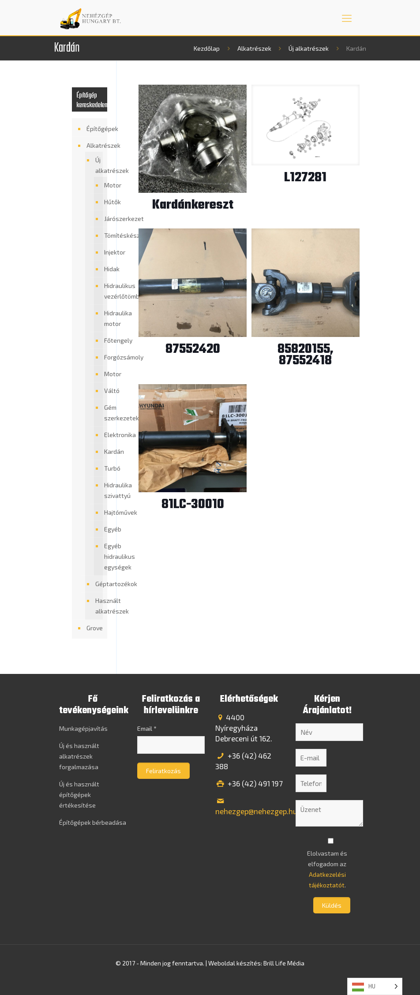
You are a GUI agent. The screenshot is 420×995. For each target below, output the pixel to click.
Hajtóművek (103, 512)
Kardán (103, 451)
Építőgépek (94, 128)
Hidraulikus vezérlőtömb (103, 291)
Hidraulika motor (103, 318)
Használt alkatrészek (96, 606)
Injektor (103, 252)
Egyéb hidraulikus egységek (103, 557)
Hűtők (103, 202)
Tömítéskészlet (103, 235)
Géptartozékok (96, 583)
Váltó (103, 390)
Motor (103, 185)
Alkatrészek (254, 48)
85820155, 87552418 (306, 355)
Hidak (103, 269)
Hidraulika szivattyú (103, 490)
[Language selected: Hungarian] (374, 986)
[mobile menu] (346, 17)
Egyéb (103, 529)
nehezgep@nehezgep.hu (256, 811)
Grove (94, 628)
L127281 (305, 178)
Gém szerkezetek (103, 412)
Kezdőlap (207, 48)
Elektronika (103, 434)
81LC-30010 (192, 504)
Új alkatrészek (309, 48)
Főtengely (103, 340)
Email (146, 728)
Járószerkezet (103, 218)
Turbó (103, 468)
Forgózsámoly (103, 357)
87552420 (192, 349)
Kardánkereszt (192, 205)
